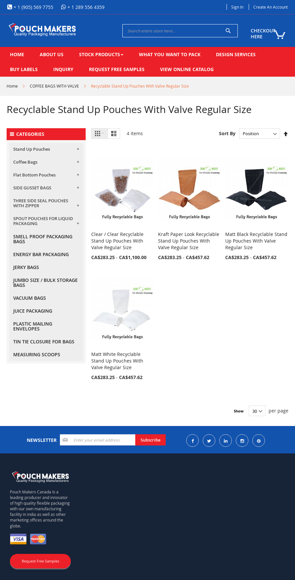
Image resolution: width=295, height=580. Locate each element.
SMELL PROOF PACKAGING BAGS (42, 239)
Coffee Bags (25, 162)
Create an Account (270, 7)
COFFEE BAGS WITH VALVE (54, 86)
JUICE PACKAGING (32, 311)
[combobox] (180, 30)
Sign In (237, 7)
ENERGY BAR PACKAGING (41, 254)
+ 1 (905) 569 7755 (32, 7)
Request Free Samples (40, 561)
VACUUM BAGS (29, 298)
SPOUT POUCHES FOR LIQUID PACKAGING (43, 220)
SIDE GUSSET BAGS (32, 188)
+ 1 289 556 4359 (85, 7)
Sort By (227, 133)
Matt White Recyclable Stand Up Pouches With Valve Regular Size (117, 360)
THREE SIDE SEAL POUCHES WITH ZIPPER (40, 203)
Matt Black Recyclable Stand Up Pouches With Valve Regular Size (256, 241)
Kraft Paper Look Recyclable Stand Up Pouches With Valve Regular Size (188, 241)
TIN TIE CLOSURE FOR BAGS (43, 341)
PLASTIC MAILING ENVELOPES (32, 326)
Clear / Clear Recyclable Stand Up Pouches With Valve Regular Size (117, 241)
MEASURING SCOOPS (36, 354)
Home (12, 86)
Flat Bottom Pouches (34, 175)
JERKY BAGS (26, 267)
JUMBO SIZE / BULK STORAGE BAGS (45, 282)
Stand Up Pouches (31, 149)
